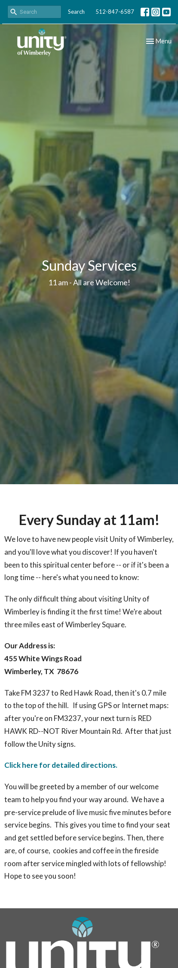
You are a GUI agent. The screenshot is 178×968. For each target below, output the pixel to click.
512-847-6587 (114, 11)
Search (76, 11)
